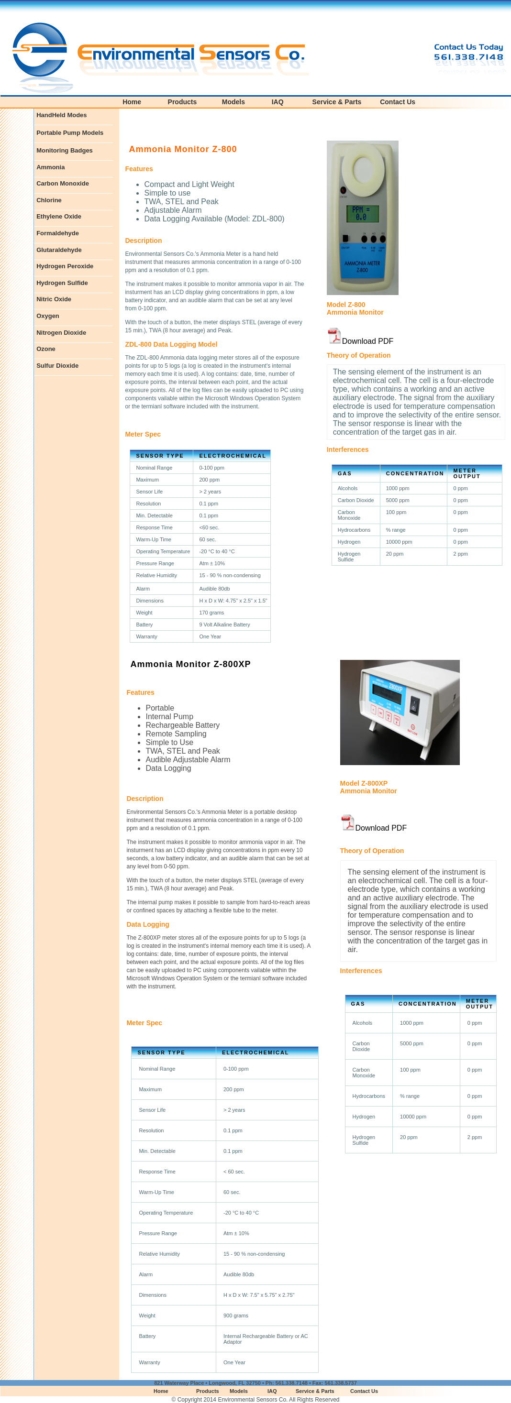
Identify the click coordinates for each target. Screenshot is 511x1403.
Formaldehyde (57, 233)
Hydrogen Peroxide (64, 266)
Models (233, 102)
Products (182, 102)
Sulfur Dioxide (57, 365)
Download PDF (368, 341)
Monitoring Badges (64, 150)
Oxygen (47, 315)
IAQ (278, 102)
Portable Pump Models (69, 132)
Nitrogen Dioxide (61, 332)
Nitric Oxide (53, 299)
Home (131, 102)
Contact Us (397, 102)
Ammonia (50, 167)
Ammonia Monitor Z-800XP (190, 664)
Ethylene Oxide (58, 216)
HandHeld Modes (61, 115)
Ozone (46, 348)
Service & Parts (337, 102)
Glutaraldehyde (59, 249)
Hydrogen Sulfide (62, 282)
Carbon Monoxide (62, 183)
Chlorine (49, 200)
